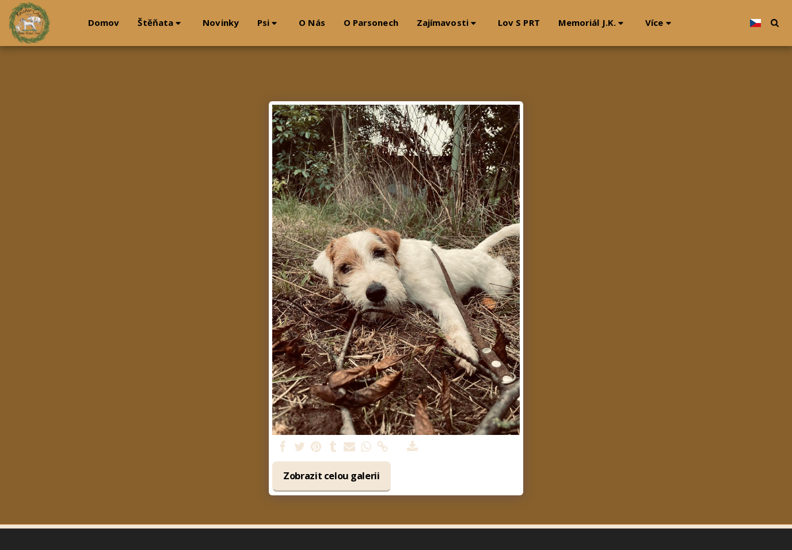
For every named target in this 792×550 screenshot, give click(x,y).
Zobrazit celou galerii (331, 475)
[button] (161, 23)
